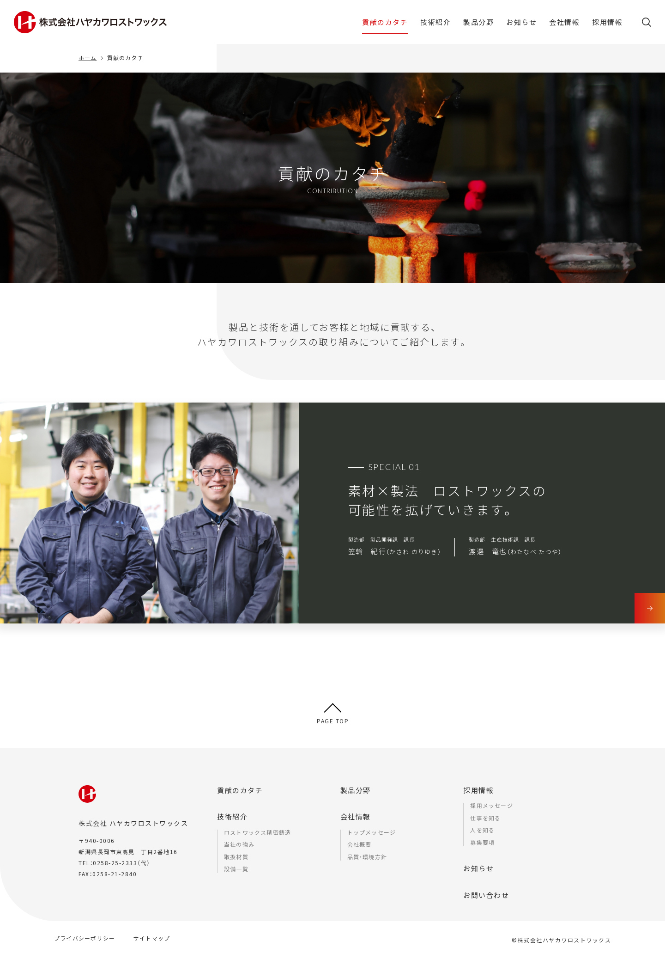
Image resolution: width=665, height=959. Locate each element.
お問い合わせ (486, 895)
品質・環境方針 (367, 857)
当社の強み (239, 844)
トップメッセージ (371, 832)
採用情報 (478, 790)
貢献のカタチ (240, 790)
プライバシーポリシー (84, 938)
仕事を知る (485, 818)
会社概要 (359, 844)
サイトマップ (151, 938)
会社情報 (355, 816)
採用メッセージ (491, 805)
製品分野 (355, 790)
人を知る (482, 830)
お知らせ (478, 868)
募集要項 (482, 842)
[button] (646, 25)
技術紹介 (232, 816)
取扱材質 (236, 857)
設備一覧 (236, 869)
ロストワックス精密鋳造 (257, 832)
